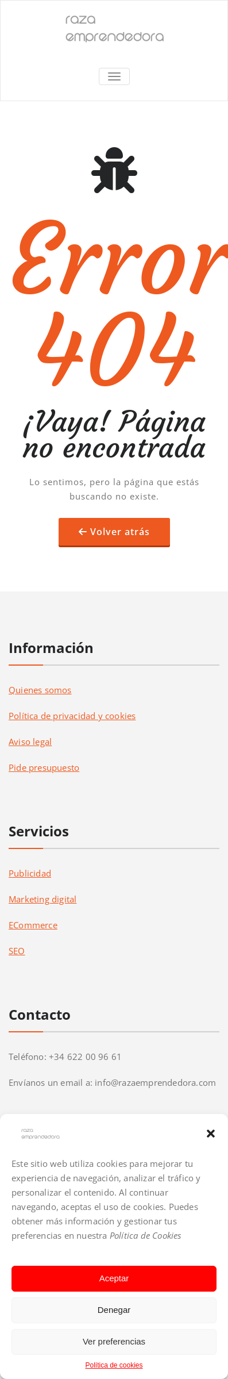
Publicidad (30, 873)
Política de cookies (113, 1365)
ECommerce (33, 925)
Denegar (114, 1310)
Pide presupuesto (44, 767)
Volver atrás (120, 531)
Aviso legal (30, 741)
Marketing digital (42, 899)
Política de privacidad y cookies (72, 715)
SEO (17, 951)
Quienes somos (40, 690)
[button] (211, 1133)
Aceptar (114, 1278)
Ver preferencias (114, 1341)
